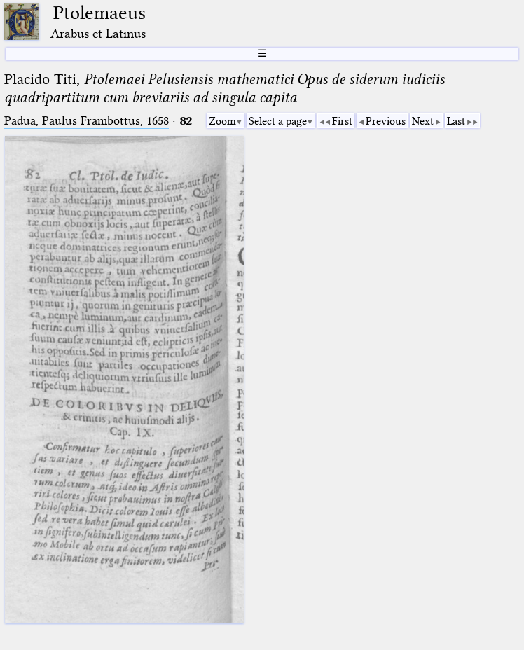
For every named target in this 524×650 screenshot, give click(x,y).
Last (456, 121)
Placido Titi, (224, 88)
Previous (386, 121)
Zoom (222, 121)
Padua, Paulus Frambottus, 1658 (86, 120)
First (342, 121)
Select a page (278, 121)
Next (423, 121)
